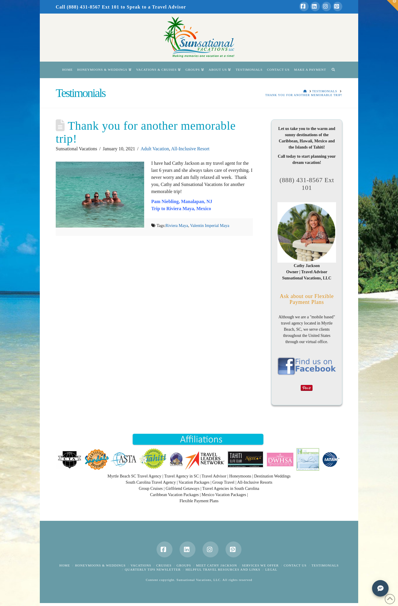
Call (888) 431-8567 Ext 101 (87, 6)
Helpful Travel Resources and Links (223, 569)
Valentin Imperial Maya (209, 225)
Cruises (164, 565)
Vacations (141, 565)
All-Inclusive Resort (190, 148)
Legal (271, 569)
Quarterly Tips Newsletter (152, 569)
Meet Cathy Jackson (216, 565)
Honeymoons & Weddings (100, 565)
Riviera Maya (176, 225)
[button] (392, 5)
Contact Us (295, 565)
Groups (184, 565)
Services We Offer (260, 565)
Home (64, 565)
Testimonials (325, 565)
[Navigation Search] (333, 70)
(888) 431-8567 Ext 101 (306, 183)
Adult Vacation (155, 148)
